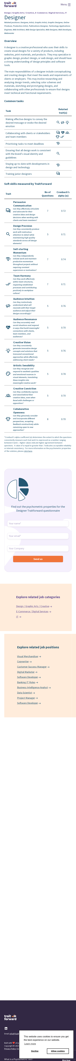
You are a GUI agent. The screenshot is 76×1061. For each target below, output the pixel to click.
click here (28, 451)
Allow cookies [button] (58, 1051)
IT (17, 616)
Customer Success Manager (32, 666)
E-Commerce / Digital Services (32, 611)
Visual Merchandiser (27, 656)
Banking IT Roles (26, 682)
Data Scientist (24, 692)
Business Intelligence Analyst (32, 687)
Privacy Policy (10, 1048)
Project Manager (26, 697)
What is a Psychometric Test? (18, 1059)
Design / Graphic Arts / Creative (32, 606)
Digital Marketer (26, 672)
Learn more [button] (30, 1044)
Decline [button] (34, 1051)
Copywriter (23, 661)
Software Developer (27, 677)
